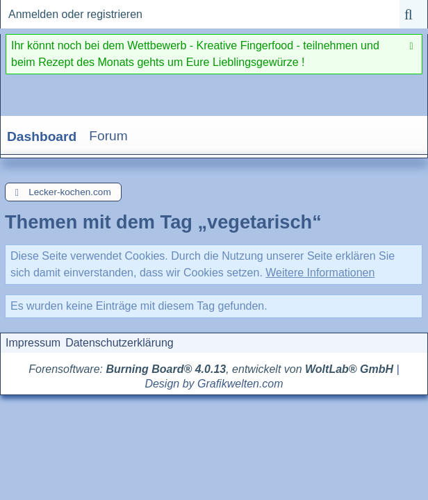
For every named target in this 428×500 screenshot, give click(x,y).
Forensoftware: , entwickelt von (210, 369)
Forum (108, 135)
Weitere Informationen (319, 272)
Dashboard (41, 136)
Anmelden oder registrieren (75, 14)
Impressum (33, 343)
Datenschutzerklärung (119, 343)
